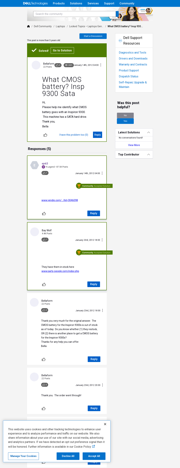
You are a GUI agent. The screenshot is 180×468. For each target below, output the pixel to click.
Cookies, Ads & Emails (156, 457)
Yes (148, 121)
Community (127, 3)
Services (93, 3)
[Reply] (101, 144)
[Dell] (19, 36)
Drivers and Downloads (137, 68)
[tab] (30, 159)
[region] (57, 441)
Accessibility (37, 463)
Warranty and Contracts (137, 74)
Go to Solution (53, 60)
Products (59, 3)
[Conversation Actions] (104, 75)
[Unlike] (36, 144)
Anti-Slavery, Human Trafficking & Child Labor (76, 463)
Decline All (68, 456)
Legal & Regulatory (15, 463)
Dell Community (34, 36)
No (128, 121)
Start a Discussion (97, 46)
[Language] (157, 11)
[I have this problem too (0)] (77, 144)
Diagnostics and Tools (136, 62)
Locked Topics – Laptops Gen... (77, 36)
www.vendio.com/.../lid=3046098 (50, 202)
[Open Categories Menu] (35, 12)
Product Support (133, 80)
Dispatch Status (132, 86)
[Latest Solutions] (140, 132)
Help (135, 11)
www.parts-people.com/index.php (51, 265)
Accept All (94, 456)
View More (140, 145)
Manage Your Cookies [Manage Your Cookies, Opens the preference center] (23, 456)
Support (109, 3)
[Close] (105, 424)
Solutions (76, 3)
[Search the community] (65, 24)
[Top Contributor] (140, 154)
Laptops (51, 36)
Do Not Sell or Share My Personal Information (112, 457)
